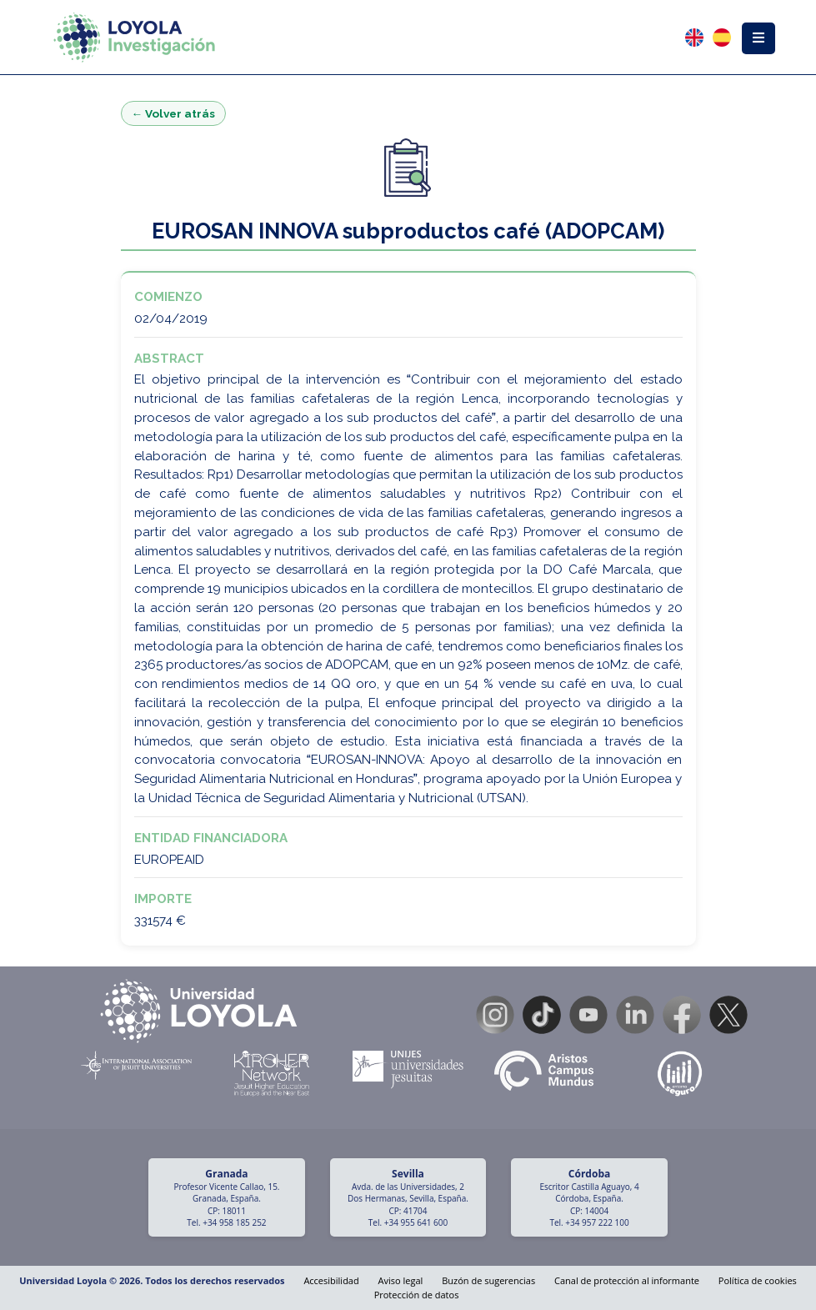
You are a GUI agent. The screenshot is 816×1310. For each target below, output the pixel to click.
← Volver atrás (174, 113)
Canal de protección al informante (626, 1280)
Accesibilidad (330, 1280)
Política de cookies (757, 1280)
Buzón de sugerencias (488, 1280)
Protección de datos (416, 1294)
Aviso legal (400, 1280)
